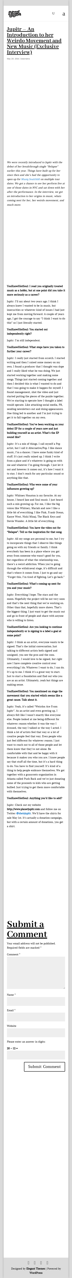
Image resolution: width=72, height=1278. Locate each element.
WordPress (36, 1273)
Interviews (25, 58)
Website (11, 1026)
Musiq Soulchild (30, 179)
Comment (13, 954)
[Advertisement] (36, 864)
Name (11, 994)
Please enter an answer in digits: (26, 1041)
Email (11, 1010)
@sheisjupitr (23, 813)
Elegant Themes (35, 1268)
